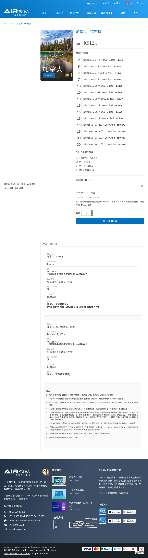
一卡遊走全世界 (76, 490)
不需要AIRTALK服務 (87, 158)
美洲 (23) (8, 63)
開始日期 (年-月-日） (85, 180)
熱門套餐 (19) (10, 44)
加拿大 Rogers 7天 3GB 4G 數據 (98, 73)
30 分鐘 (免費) (83, 162)
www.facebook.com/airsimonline (24, 520)
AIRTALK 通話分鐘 (84, 152)
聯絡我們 (44, 547)
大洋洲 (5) (9, 75)
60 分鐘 (84, 166)
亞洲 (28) (8, 56)
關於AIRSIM (8, 547)
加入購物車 (110, 221)
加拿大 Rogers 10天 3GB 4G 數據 (99, 86)
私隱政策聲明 (26, 547)
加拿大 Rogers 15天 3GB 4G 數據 (99, 105)
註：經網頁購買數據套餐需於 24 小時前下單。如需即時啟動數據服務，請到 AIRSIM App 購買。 (110, 203)
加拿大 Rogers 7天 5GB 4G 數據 (98, 79)
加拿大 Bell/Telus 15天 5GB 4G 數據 (100, 125)
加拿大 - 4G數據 (23, 23)
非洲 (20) (8, 88)
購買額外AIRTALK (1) (13, 100)
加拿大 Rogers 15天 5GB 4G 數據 (99, 112)
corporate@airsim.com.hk (115, 492)
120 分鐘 (85, 170)
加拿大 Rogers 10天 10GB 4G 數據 (99, 99)
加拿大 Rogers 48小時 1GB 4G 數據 (99, 60)
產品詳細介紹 (50, 243)
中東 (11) (8, 69)
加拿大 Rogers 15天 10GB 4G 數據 (99, 118)
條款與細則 (36, 547)
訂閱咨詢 (52, 547)
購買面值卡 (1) (11, 37)
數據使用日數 (82, 53)
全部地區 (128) (11, 50)
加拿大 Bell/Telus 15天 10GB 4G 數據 (101, 131)
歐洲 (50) (8, 82)
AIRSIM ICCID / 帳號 (85, 192)
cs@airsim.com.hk (17, 529)
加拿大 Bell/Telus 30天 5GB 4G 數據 (100, 138)
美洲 (11, 23)
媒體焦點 (17, 547)
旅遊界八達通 (75, 477)
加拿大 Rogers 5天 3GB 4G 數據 (98, 66)
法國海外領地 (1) (12, 94)
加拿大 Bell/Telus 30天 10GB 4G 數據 (101, 144)
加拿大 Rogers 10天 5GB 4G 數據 (99, 92)
